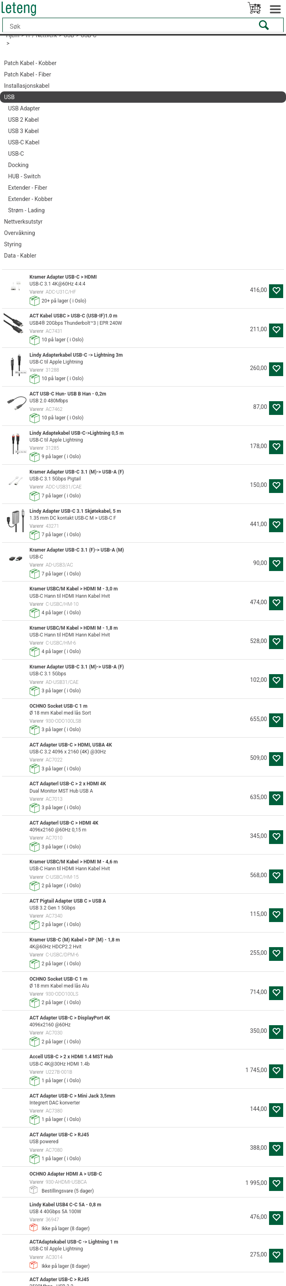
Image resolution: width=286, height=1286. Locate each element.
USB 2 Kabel (23, 119)
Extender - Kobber (30, 199)
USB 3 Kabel (23, 131)
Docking (18, 165)
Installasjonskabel (26, 85)
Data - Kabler (20, 255)
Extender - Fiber (27, 187)
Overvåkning (19, 233)
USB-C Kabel (24, 142)
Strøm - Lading (26, 210)
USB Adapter (24, 108)
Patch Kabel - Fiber (27, 74)
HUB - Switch (24, 176)
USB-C (16, 153)
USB (9, 97)
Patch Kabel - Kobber (30, 63)
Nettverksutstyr (23, 221)
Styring (12, 244)
